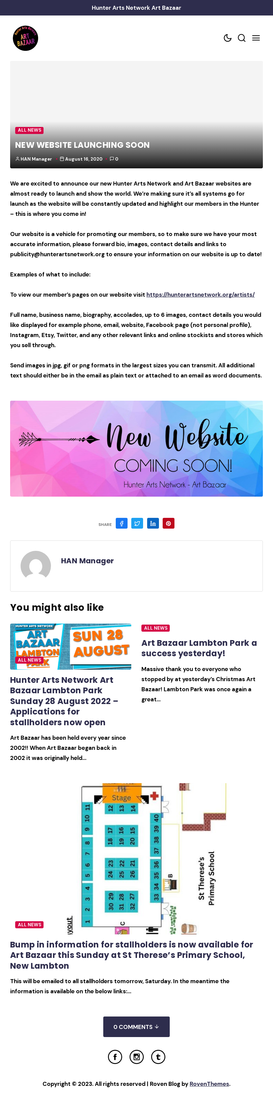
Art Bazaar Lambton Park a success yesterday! (199, 648)
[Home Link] (25, 38)
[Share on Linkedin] (153, 523)
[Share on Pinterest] (168, 523)
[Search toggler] (242, 38)
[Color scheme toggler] (227, 38)
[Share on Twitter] (137, 523)
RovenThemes (209, 1084)
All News (29, 130)
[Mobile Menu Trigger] (256, 38)
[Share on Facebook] (122, 523)
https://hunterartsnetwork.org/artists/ (200, 294)
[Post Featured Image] (70, 647)
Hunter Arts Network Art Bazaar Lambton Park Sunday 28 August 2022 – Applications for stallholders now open (64, 701)
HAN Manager (36, 159)
